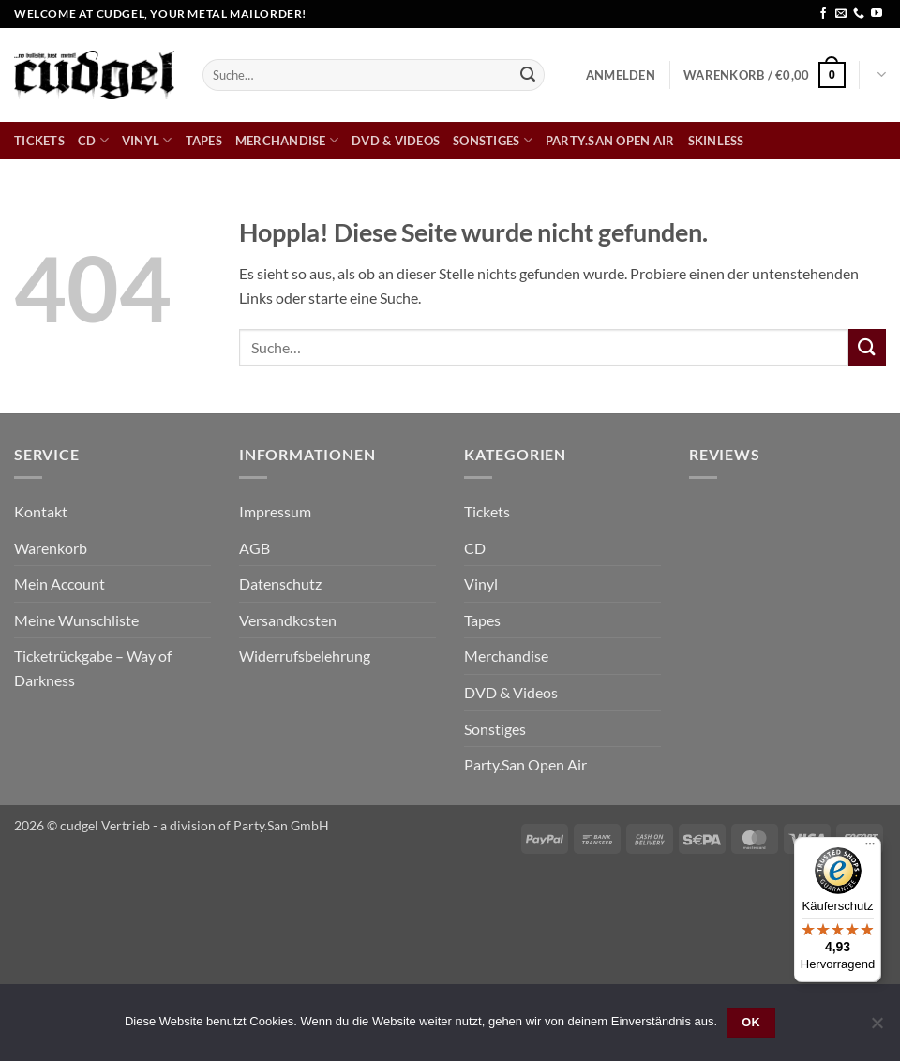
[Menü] (870, 848)
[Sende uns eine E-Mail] (841, 14)
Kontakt (41, 511)
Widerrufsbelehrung (304, 656)
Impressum (275, 511)
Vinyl (147, 140)
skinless (716, 140)
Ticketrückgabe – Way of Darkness (93, 668)
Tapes (204, 140)
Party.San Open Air (610, 140)
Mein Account (59, 583)
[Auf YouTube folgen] (876, 14)
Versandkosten (288, 620)
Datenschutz (280, 583)
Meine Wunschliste (76, 620)
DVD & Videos (396, 140)
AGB (254, 548)
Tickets (39, 140)
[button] (620, 75)
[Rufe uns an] (858, 14)
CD (93, 140)
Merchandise (286, 140)
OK (751, 1022)
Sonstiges (492, 140)
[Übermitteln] (528, 75)
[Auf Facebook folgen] (823, 14)
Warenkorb (50, 548)
